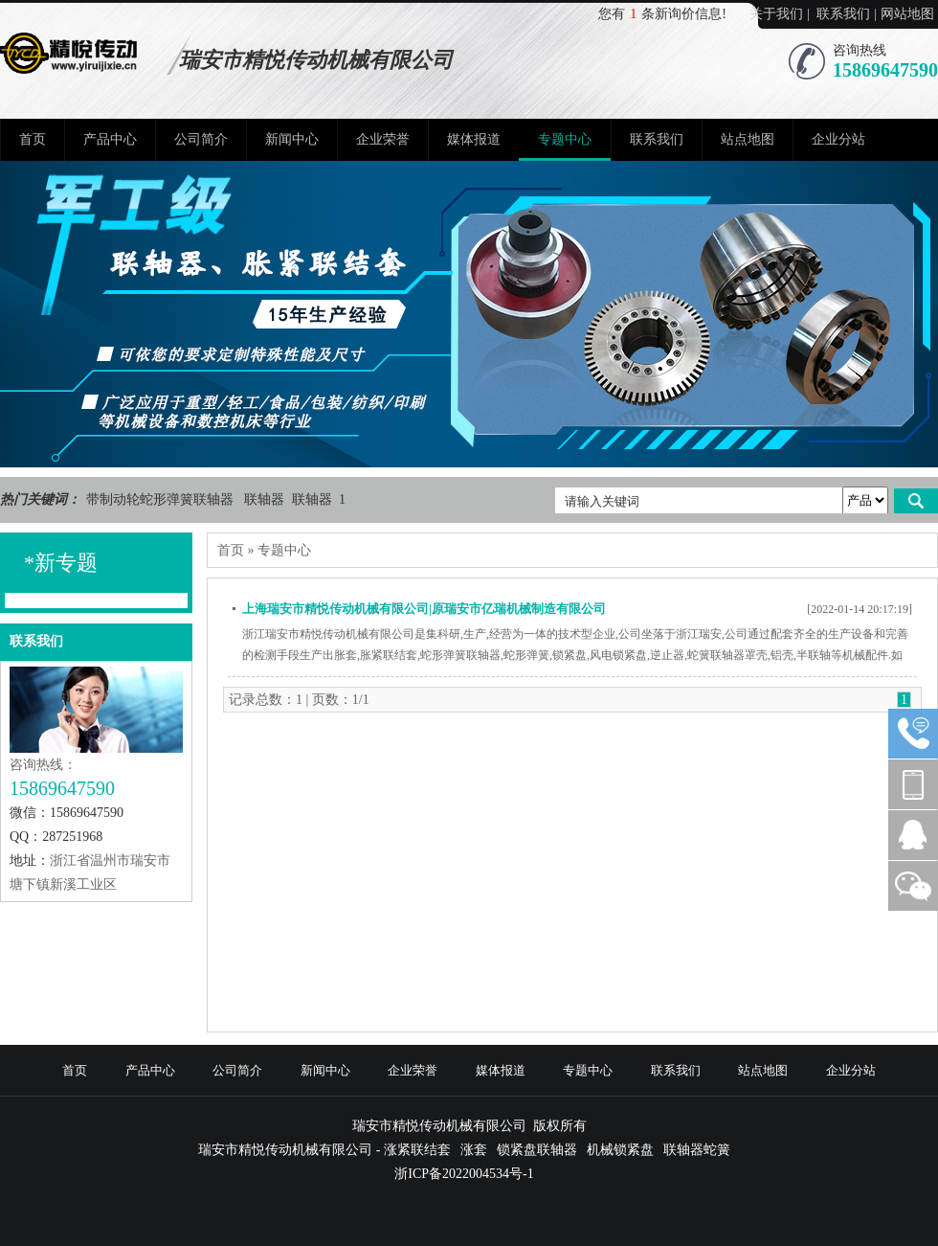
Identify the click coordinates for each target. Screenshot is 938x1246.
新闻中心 (292, 139)
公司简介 (201, 139)
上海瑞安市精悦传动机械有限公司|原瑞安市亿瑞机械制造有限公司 (424, 608)
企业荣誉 (383, 139)
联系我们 (843, 14)
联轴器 (266, 499)
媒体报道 (474, 139)
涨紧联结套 (417, 1150)
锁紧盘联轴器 (537, 1150)
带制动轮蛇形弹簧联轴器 (161, 499)
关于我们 (776, 14)
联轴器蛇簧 (696, 1150)
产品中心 (110, 139)
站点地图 (747, 139)
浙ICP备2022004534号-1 (463, 1174)
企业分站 (838, 139)
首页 (32, 139)
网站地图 (907, 14)
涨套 (473, 1150)
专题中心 (565, 139)
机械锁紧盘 (620, 1150)
